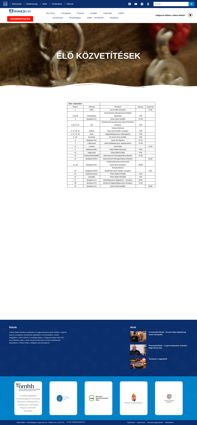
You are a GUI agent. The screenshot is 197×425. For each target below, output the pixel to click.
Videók (121, 13)
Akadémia (114, 18)
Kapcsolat (107, 13)
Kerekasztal (58, 18)
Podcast (80, 13)
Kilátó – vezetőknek (95, 18)
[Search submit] (191, 4)
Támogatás (66, 13)
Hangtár (93, 13)
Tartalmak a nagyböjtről (158, 359)
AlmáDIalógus (75, 18)
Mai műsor (50, 13)
